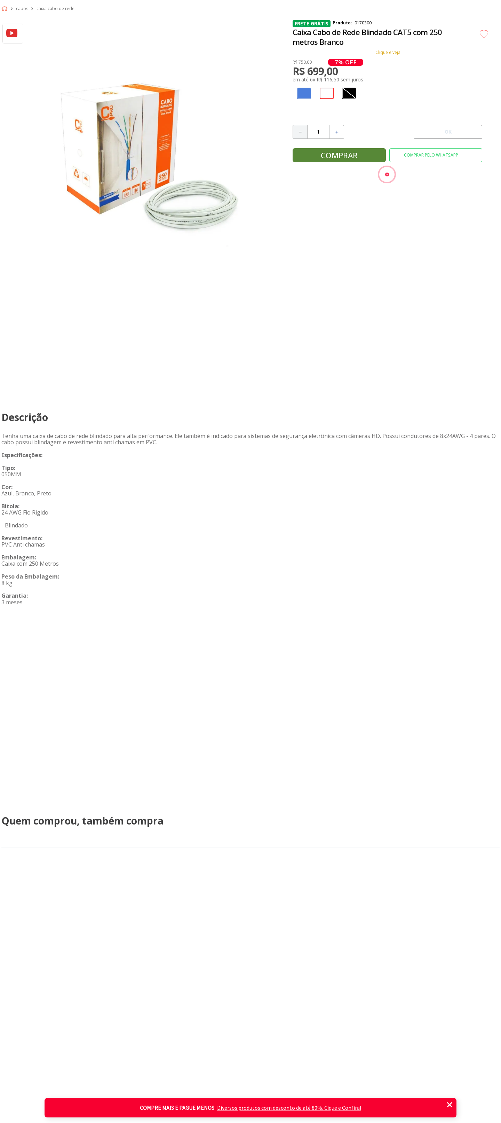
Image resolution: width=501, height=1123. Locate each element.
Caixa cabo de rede (55, 8)
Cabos (22, 8)
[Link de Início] (5, 9)
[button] (304, 93)
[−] (300, 132)
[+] (336, 132)
